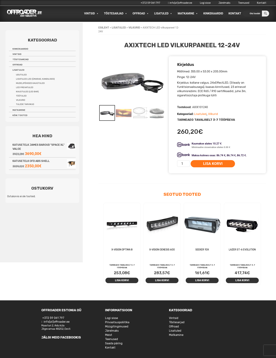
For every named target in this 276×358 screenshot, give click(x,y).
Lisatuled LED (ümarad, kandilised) (35, 79)
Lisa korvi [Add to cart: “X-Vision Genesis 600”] (162, 280)
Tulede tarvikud (25, 104)
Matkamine (188, 13)
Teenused (243, 2)
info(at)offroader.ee (180, 2)
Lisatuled (163, 13)
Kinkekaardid (213, 13)
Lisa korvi (212, 164)
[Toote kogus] (183, 163)
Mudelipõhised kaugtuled (30, 83)
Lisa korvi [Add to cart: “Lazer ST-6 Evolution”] (242, 280)
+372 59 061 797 (150, 2)
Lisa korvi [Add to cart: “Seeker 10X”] (202, 280)
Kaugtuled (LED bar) (27, 91)
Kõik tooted (19, 115)
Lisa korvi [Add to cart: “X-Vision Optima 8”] (122, 280)
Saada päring (114, 343)
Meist (108, 335)
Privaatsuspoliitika (117, 322)
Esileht (103, 27)
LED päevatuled (24, 87)
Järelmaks (224, 2)
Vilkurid (134, 27)
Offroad (141, 13)
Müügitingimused (116, 326)
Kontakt (261, 2)
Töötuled (21, 96)
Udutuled (21, 74)
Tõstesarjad (115, 13)
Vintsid (91, 13)
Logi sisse (205, 2)
